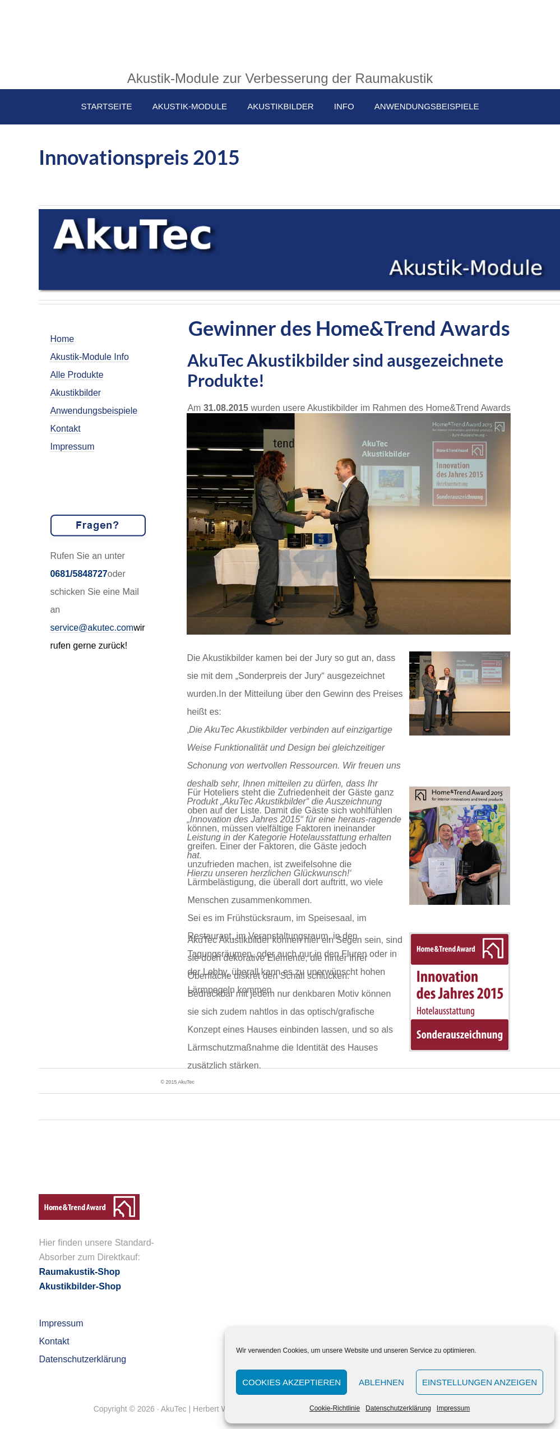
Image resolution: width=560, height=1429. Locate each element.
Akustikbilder (75, 392)
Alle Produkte (76, 375)
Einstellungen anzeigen (479, 1382)
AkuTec (280, 33)
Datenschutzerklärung (398, 1408)
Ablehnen (381, 1382)
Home (62, 339)
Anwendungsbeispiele (93, 410)
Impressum (453, 1408)
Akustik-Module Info (89, 357)
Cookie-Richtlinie (334, 1408)
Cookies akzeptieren (291, 1382)
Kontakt (65, 428)
